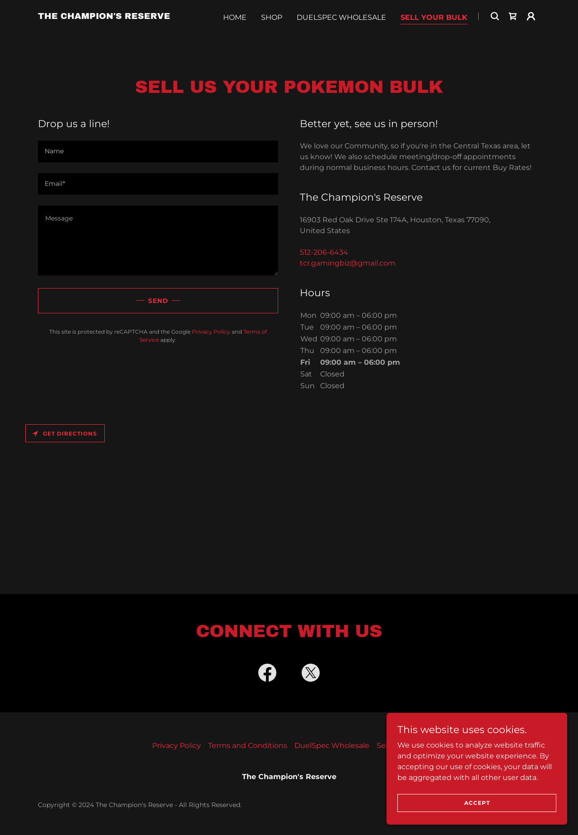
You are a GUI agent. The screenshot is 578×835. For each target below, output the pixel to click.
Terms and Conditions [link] (247, 745)
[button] (531, 33)
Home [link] (235, 34)
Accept (477, 802)
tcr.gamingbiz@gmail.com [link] (348, 263)
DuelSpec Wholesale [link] (341, 34)
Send (158, 301)
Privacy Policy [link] (211, 331)
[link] (104, 33)
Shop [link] (271, 34)
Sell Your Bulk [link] (434, 34)
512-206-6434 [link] (324, 252)
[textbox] (158, 151)
